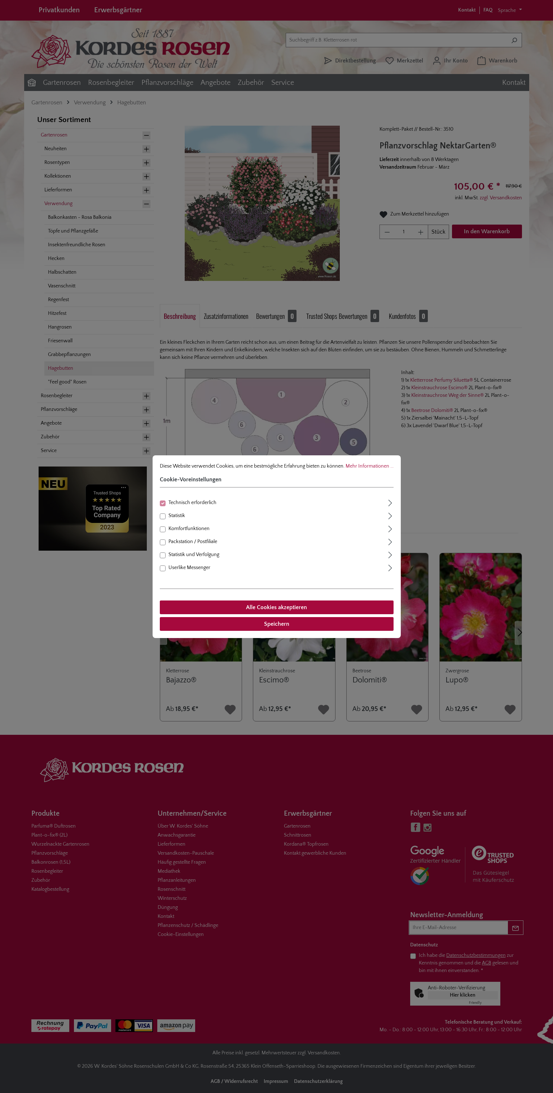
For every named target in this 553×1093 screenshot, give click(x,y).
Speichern (276, 624)
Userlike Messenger (189, 568)
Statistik (176, 516)
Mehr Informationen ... (370, 466)
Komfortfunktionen (189, 529)
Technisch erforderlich (192, 503)
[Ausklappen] (390, 502)
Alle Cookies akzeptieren (276, 607)
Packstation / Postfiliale (192, 542)
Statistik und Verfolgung (193, 555)
